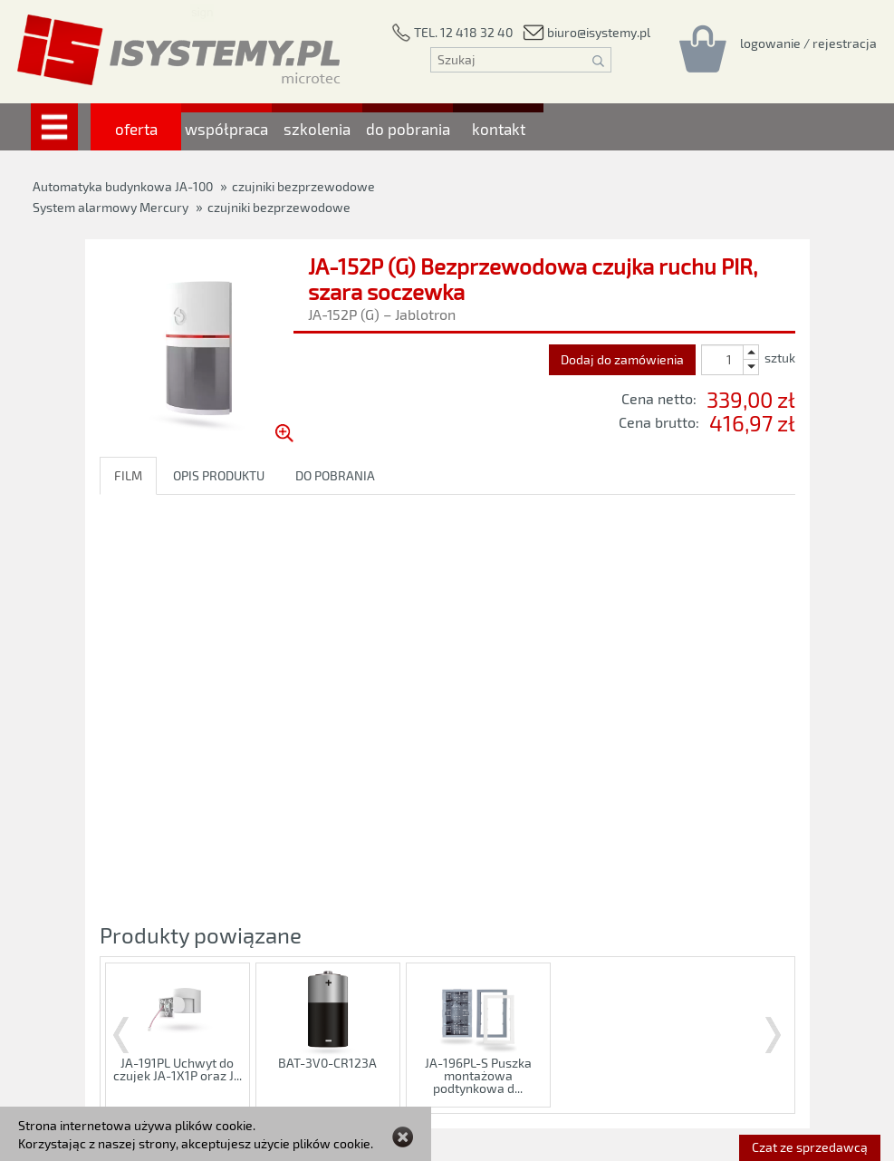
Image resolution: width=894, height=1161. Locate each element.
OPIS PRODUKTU (218, 475)
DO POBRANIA (335, 475)
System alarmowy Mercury (110, 207)
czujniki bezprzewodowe (279, 207)
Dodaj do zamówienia (622, 359)
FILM (128, 475)
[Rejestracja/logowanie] (808, 43)
